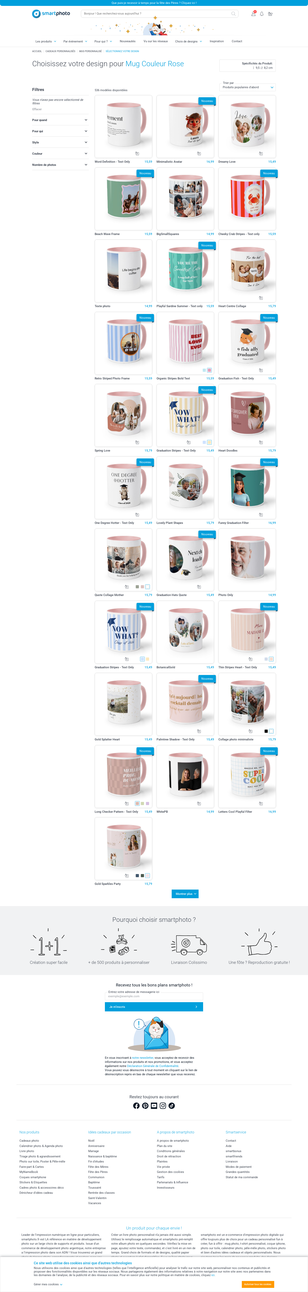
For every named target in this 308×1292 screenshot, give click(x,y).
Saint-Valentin (97, 1198)
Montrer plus (184, 894)
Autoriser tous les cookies (257, 1284)
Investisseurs (165, 1187)
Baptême (94, 1182)
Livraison (232, 1161)
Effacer (37, 109)
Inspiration (217, 41)
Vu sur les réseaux (156, 41)
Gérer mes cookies (48, 1284)
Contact (237, 41)
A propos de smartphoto (173, 1140)
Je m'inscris (117, 1007)
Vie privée (163, 1167)
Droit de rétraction (169, 1156)
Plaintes (162, 1161)
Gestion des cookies (170, 1172)
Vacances (94, 1203)
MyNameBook (28, 1172)
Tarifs (160, 1177)
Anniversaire (96, 1146)
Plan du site (164, 1146)
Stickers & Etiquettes (33, 1182)
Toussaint (94, 1187)
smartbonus (233, 1151)
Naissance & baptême (102, 1156)
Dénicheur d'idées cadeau (36, 1193)
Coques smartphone (32, 1177)
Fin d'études (96, 1161)
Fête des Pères (98, 1172)
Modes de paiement (239, 1167)
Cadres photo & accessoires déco (41, 1187)
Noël (91, 1140)
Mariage (93, 1151)
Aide (229, 1146)
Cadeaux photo (29, 1140)
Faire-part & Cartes (31, 1167)
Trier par (228, 83)
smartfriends (234, 1156)
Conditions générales (171, 1151)
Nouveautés (128, 41)
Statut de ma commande (242, 1177)
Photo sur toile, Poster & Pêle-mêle (42, 1161)
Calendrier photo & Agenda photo (41, 1146)
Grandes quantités (238, 1172)
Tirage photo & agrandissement (39, 1156)
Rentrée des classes (101, 1193)
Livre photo (26, 1151)
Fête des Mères (98, 1167)
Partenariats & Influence (172, 1182)
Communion (96, 1177)
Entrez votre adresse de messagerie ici (133, 992)
